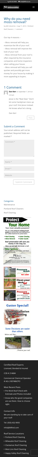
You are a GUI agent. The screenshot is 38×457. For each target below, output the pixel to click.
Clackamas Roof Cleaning (16, 445)
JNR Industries (11, 26)
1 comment (18, 29)
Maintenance (9, 204)
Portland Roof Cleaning (15, 437)
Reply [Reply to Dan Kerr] (31, 118)
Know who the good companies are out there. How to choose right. (18, 401)
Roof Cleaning (10, 212)
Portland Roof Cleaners (14, 208)
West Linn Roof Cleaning (15, 449)
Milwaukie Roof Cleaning (15, 441)
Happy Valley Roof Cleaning (17, 453)
